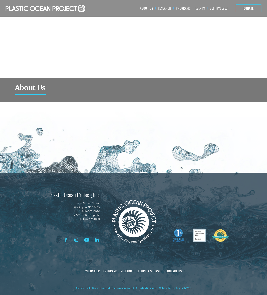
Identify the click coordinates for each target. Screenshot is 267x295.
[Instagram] (76, 240)
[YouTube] (87, 240)
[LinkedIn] (97, 240)
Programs (110, 271)
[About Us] (45, 8)
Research (127, 271)
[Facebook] (66, 240)
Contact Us (174, 271)
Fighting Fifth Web (182, 288)
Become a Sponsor (150, 271)
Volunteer (92, 271)
